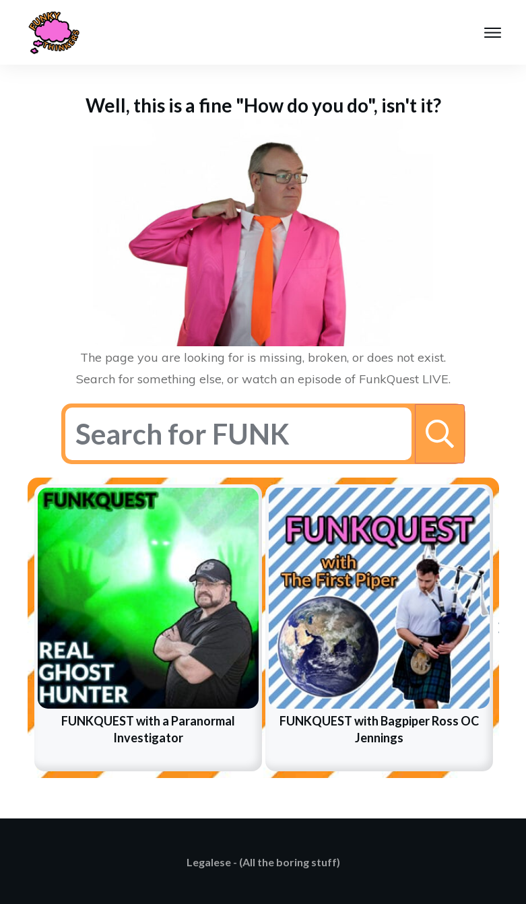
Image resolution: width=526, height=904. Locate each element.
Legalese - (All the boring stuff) (263, 861)
